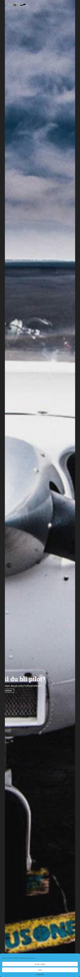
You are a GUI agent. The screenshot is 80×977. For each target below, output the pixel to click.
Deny (40, 970)
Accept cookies (40, 964)
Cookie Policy (40, 974)
